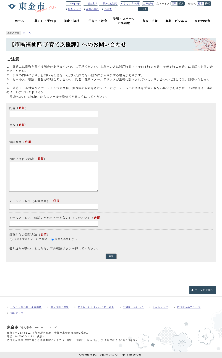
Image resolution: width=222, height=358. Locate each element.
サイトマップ (160, 307)
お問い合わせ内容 (21, 158)
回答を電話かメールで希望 (30, 239)
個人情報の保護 (60, 307)
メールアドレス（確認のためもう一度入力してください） (50, 217)
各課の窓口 (92, 9)
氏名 (12, 108)
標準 (174, 3)
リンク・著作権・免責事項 (26, 307)
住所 (12, 125)
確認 (111, 256)
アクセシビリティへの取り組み (96, 307)
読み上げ (92, 3)
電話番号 (15, 142)
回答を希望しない (66, 239)
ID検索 (108, 9)
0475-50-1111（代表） (30, 336)
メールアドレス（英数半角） (29, 200)
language (75, 3)
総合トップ (74, 9)
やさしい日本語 (130, 3)
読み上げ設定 (110, 3)
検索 (145, 9)
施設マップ (17, 313)
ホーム (27, 33)
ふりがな (148, 3)
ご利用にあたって (133, 307)
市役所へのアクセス (188, 307)
